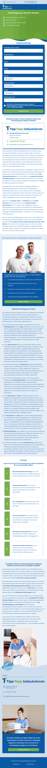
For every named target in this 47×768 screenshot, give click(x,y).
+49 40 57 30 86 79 (11, 2)
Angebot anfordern (23, 301)
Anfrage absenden (23, 111)
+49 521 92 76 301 (17, 141)
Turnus (6, 90)
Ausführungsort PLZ (9, 97)
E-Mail (6, 69)
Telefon (6, 61)
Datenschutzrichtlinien (17, 107)
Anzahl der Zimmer (9, 83)
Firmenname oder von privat (11, 47)
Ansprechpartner (8, 54)
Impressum (16, 764)
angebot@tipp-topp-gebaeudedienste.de (32, 2)
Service (6, 76)
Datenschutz (30, 764)
